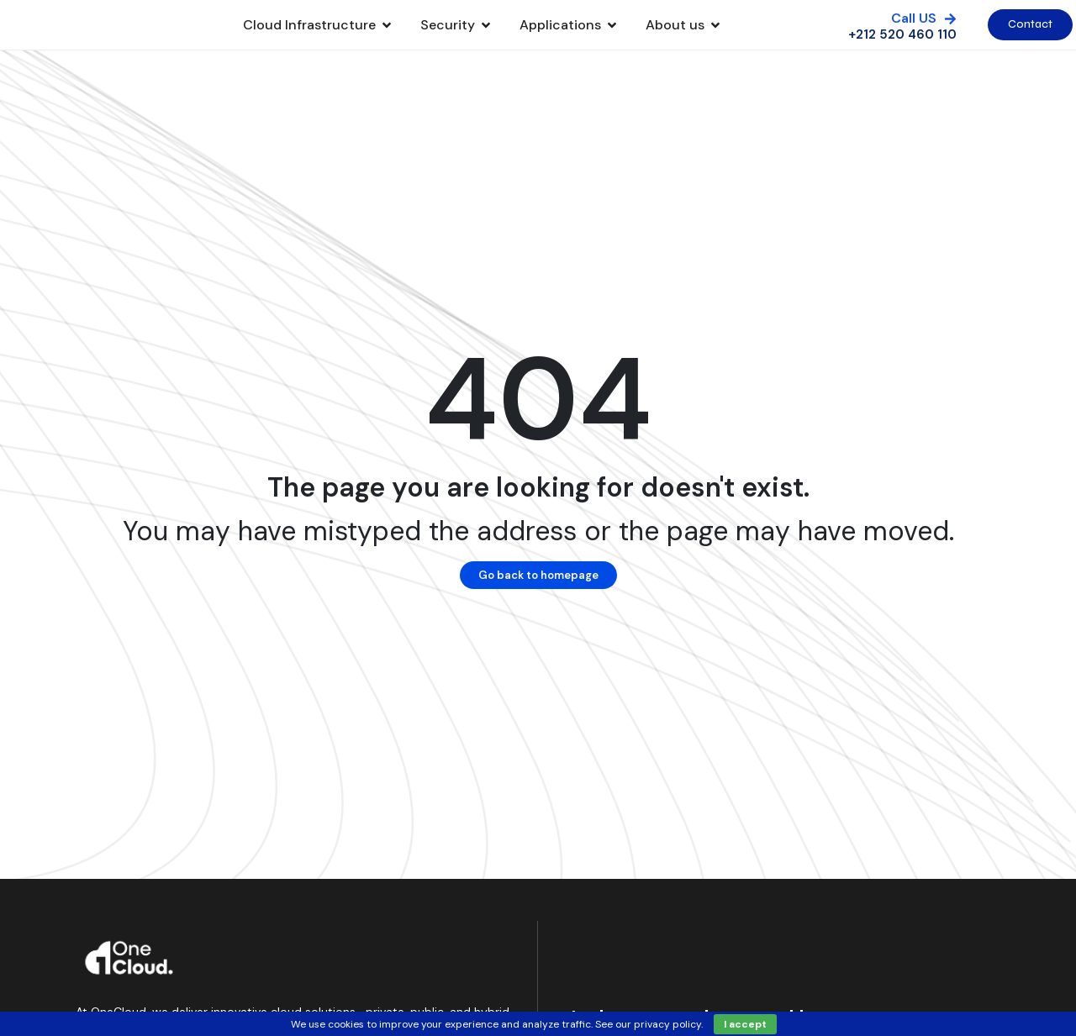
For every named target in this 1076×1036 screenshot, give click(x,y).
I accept (745, 1024)
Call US (913, 26)
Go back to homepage (538, 592)
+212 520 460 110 (902, 42)
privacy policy (667, 1024)
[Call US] (950, 27)
